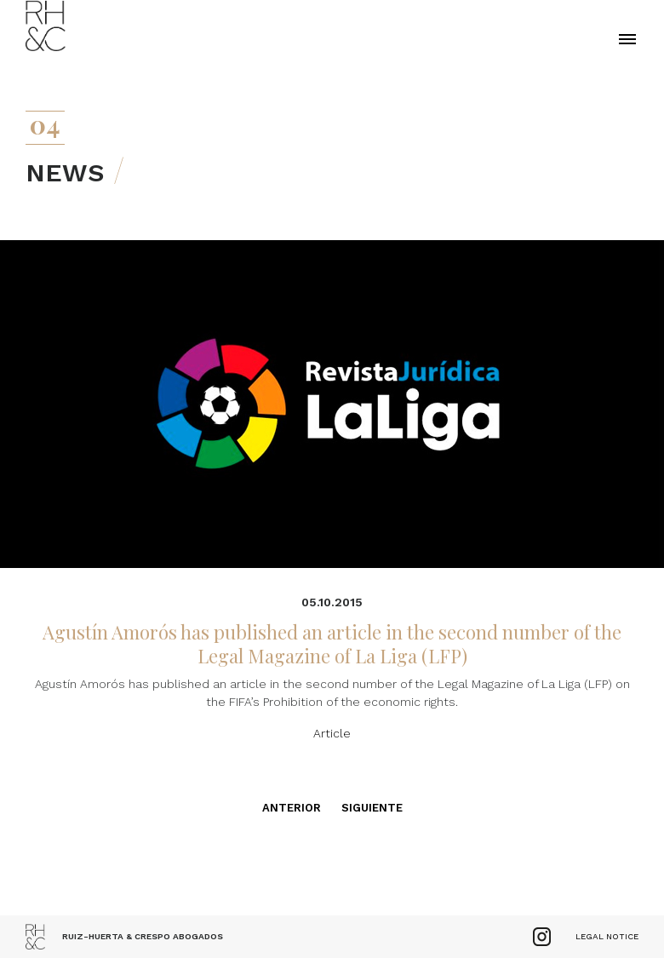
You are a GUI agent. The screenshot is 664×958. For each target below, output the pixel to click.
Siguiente (372, 807)
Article (332, 733)
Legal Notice (606, 936)
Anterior (291, 807)
